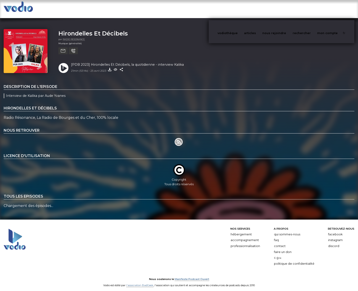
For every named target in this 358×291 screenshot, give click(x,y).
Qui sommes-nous (287, 229)
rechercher (310, 9)
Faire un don (283, 247)
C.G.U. (278, 253)
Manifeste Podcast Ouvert (192, 274)
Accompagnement (245, 235)
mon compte (335, 9)
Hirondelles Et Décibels (93, 28)
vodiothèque (239, 9)
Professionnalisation (245, 241)
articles (260, 9)
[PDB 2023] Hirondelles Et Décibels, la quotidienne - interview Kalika (127, 60)
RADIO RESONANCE (74, 34)
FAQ (276, 235)
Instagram (335, 235)
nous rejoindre (283, 9)
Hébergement (241, 229)
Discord (333, 241)
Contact (280, 241)
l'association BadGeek (139, 281)
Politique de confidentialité (294, 259)
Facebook (335, 229)
